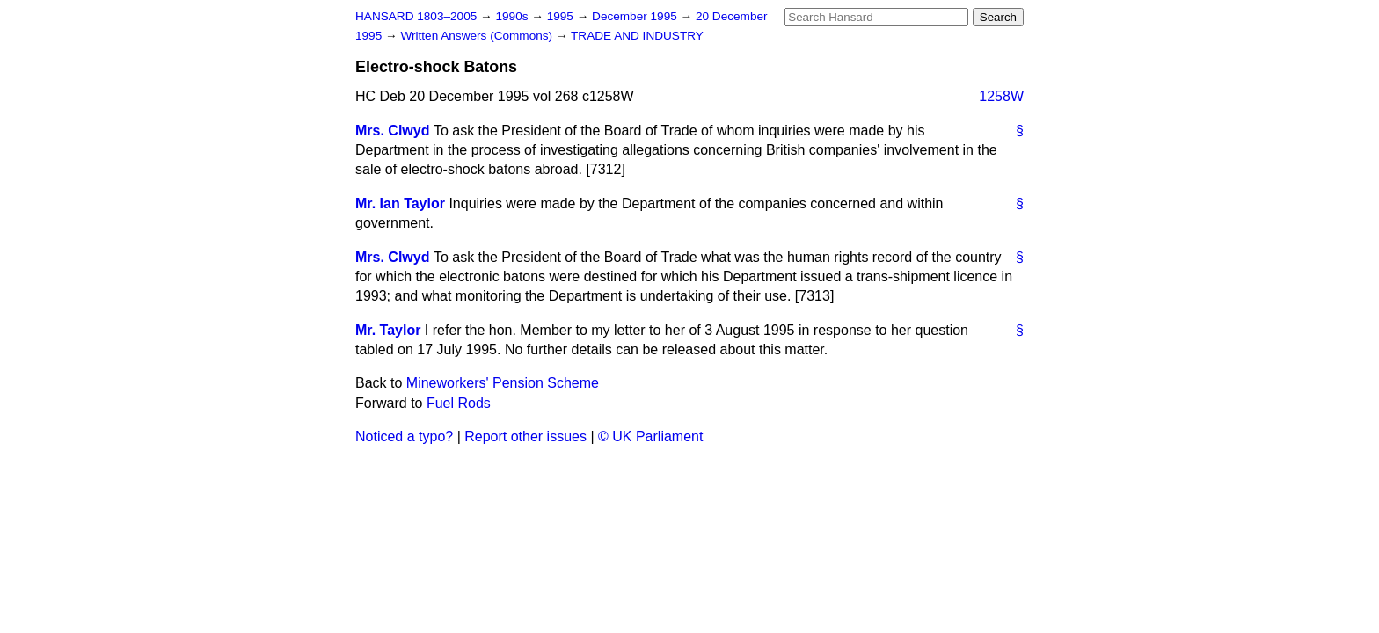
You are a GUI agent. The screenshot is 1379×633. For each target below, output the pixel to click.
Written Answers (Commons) (478, 35)
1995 (562, 16)
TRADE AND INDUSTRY (637, 35)
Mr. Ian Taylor (400, 203)
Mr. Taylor (387, 330)
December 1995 (636, 16)
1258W (1001, 96)
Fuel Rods (459, 403)
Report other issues (525, 436)
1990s (513, 16)
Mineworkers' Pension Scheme (502, 382)
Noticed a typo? (404, 436)
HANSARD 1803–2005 (416, 16)
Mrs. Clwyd (392, 130)
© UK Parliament (650, 436)
